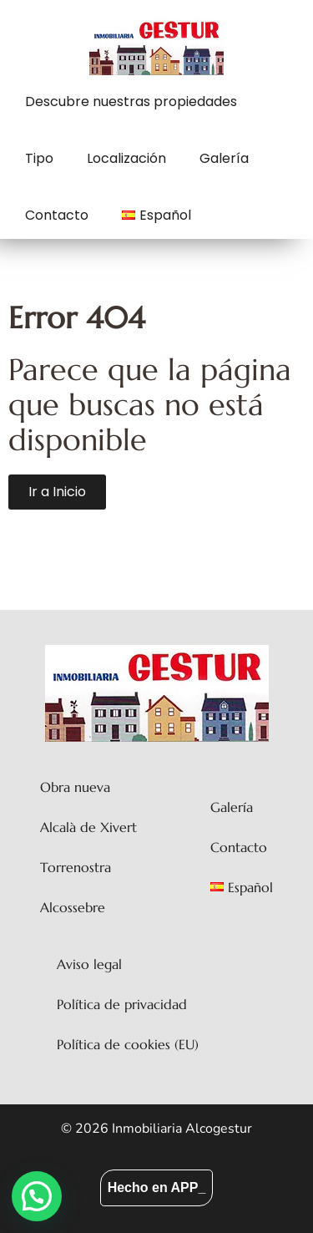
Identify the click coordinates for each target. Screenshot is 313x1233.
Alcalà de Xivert (88, 827)
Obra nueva (75, 787)
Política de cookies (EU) (128, 1044)
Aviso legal (89, 964)
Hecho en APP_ (157, 1187)
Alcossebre (72, 907)
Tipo (39, 158)
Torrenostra (75, 867)
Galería (224, 158)
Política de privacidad (122, 1004)
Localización (126, 158)
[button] (37, 1196)
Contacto (56, 215)
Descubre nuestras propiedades (131, 101)
